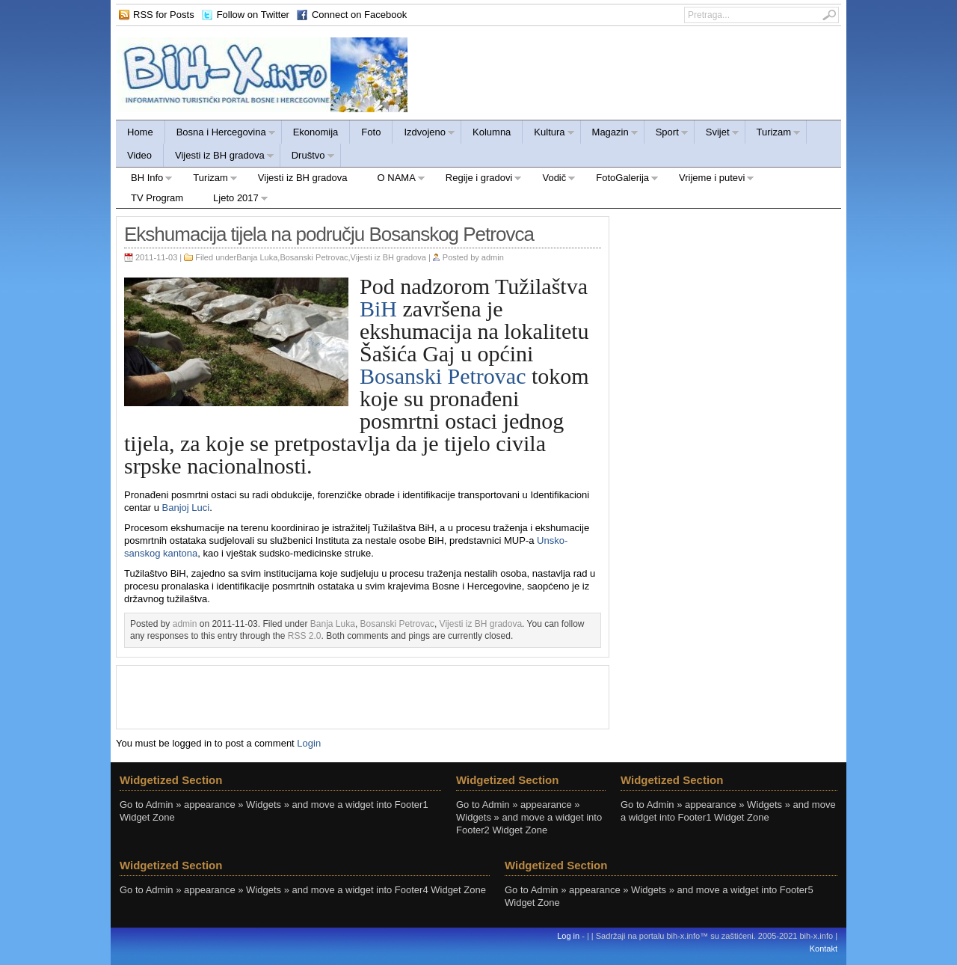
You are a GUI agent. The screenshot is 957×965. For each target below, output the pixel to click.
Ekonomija (316, 132)
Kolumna (492, 132)
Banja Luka (256, 257)
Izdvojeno (424, 134)
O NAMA (394, 180)
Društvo (307, 157)
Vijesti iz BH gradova (219, 157)
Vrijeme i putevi (709, 180)
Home (140, 132)
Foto (371, 132)
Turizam (773, 134)
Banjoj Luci (186, 507)
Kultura (548, 134)
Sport (666, 134)
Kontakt (823, 948)
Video (139, 155)
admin (492, 257)
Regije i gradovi (477, 180)
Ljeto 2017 (233, 200)
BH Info (144, 180)
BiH (378, 308)
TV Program (157, 197)
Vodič (551, 180)
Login (309, 743)
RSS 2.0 (304, 636)
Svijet (717, 134)
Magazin (609, 134)
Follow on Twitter (253, 14)
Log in (568, 935)
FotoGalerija (620, 180)
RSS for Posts (163, 14)
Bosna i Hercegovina (220, 134)
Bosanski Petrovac (314, 257)
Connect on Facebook (359, 14)
